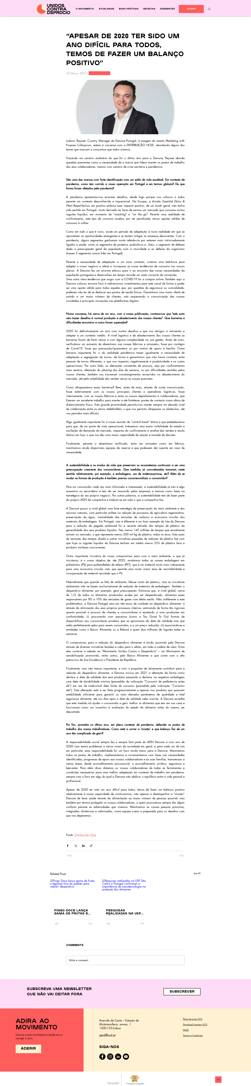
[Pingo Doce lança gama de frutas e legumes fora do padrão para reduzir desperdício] (73, 892)
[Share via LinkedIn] (83, 845)
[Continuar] (218, 1079)
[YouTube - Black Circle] (126, 1056)
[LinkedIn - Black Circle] (118, 1056)
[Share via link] (91, 845)
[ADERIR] (191, 9)
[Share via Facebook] (67, 845)
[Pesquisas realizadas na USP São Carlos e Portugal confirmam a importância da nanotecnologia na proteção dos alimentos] (125, 892)
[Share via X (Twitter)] (75, 845)
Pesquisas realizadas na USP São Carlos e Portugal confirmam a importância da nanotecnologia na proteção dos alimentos (125, 912)
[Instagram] (110, 1056)
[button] (182, 991)
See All (197, 873)
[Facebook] (102, 1056)
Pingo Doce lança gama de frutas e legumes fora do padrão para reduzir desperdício (73, 912)
